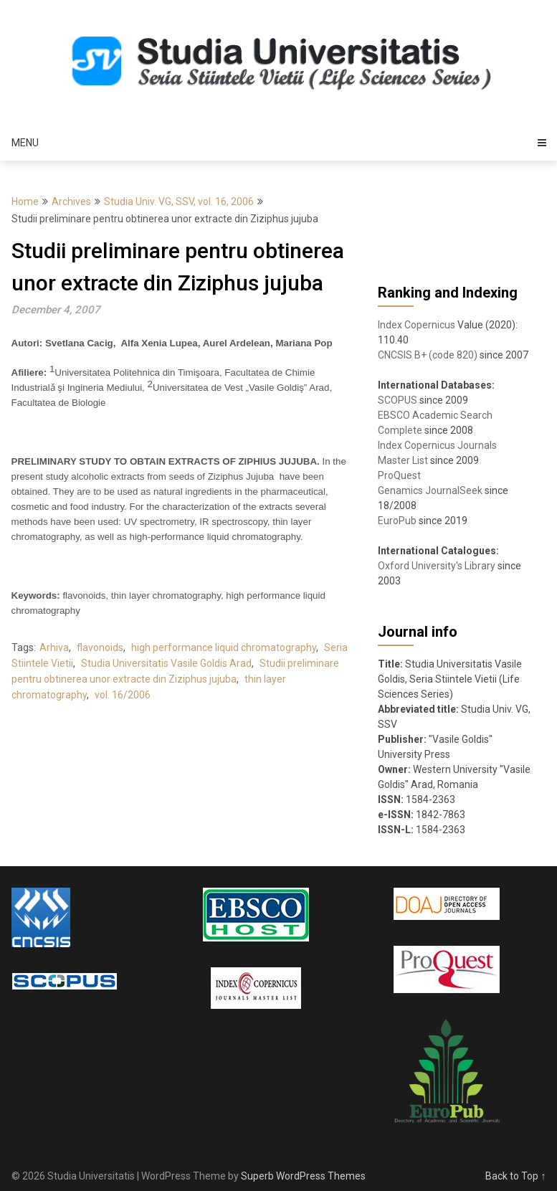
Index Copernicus (416, 325)
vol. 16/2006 (123, 695)
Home (25, 201)
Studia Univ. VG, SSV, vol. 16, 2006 (179, 201)
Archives (71, 201)
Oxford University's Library (436, 565)
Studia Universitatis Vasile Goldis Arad (166, 663)
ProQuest (399, 475)
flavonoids (100, 647)
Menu (25, 142)
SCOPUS (397, 400)
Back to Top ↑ (515, 1176)
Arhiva (54, 647)
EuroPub (397, 520)
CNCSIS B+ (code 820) (427, 355)
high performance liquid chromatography (223, 647)
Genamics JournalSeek (430, 490)
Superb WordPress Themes (303, 1176)
